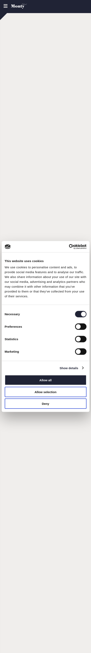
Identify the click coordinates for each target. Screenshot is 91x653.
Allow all (45, 380)
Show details (69, 368)
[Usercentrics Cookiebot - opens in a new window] (68, 246)
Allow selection (45, 392)
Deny (45, 403)
